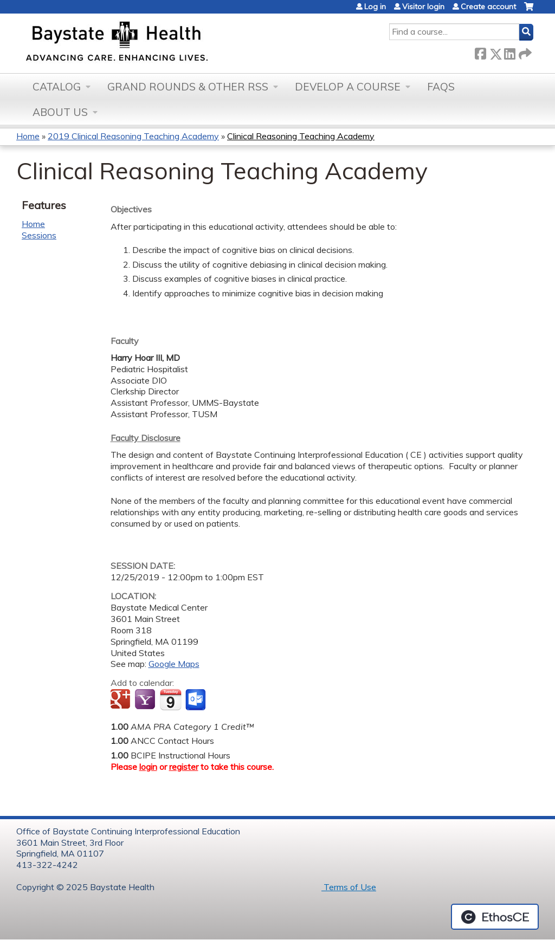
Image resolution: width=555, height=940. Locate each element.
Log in (375, 6)
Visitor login (423, 6)
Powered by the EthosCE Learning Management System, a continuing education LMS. (495, 917)
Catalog (57, 86)
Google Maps (174, 663)
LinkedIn (509, 52)
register (183, 766)
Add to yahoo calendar (146, 700)
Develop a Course (348, 86)
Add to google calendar (122, 700)
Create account (488, 6)
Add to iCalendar (170, 699)
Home (28, 136)
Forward (524, 52)
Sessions (39, 235)
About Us (60, 112)
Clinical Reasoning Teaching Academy (301, 136)
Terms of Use (348, 886)
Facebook (480, 52)
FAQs (441, 86)
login (148, 766)
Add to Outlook (196, 700)
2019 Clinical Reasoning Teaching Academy (133, 136)
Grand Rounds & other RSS (187, 86)
